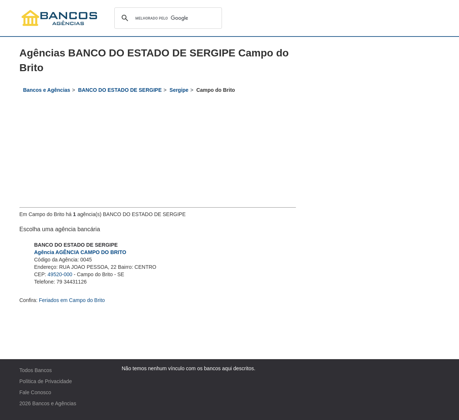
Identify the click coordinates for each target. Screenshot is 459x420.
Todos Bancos (36, 370)
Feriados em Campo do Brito (72, 300)
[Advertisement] (158, 152)
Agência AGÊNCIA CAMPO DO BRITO (80, 252)
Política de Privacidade (46, 381)
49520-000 (60, 274)
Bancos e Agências (54, 403)
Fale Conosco (35, 392)
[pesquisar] (167, 18)
